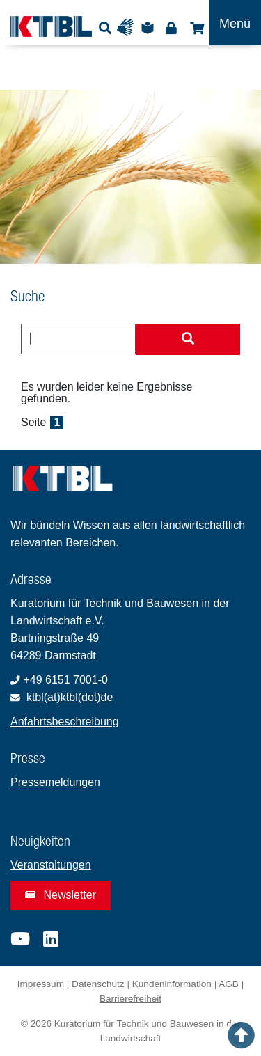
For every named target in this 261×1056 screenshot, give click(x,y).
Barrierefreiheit (130, 998)
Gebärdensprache (128, 27)
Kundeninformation (172, 984)
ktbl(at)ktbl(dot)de (69, 697)
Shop (195, 27)
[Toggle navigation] (235, 22)
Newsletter (60, 894)
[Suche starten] (188, 340)
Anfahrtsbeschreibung (64, 721)
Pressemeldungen (55, 782)
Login (171, 27)
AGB (229, 984)
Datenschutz (98, 984)
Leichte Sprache (150, 27)
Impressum (40, 984)
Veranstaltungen (50, 865)
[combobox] (78, 339)
